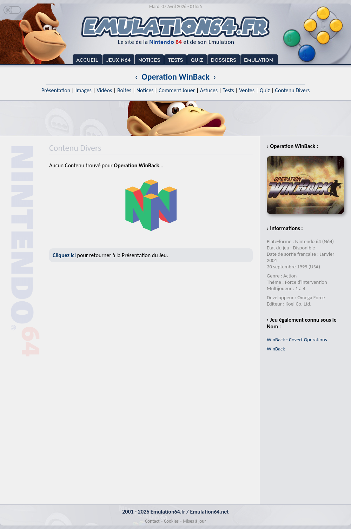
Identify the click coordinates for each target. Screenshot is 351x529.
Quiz (265, 90)
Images (83, 90)
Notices (145, 90)
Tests (228, 90)
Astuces (209, 90)
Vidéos (104, 90)
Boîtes (124, 90)
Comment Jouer (177, 90)
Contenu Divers (292, 90)
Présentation (56, 90)
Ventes (246, 90)
